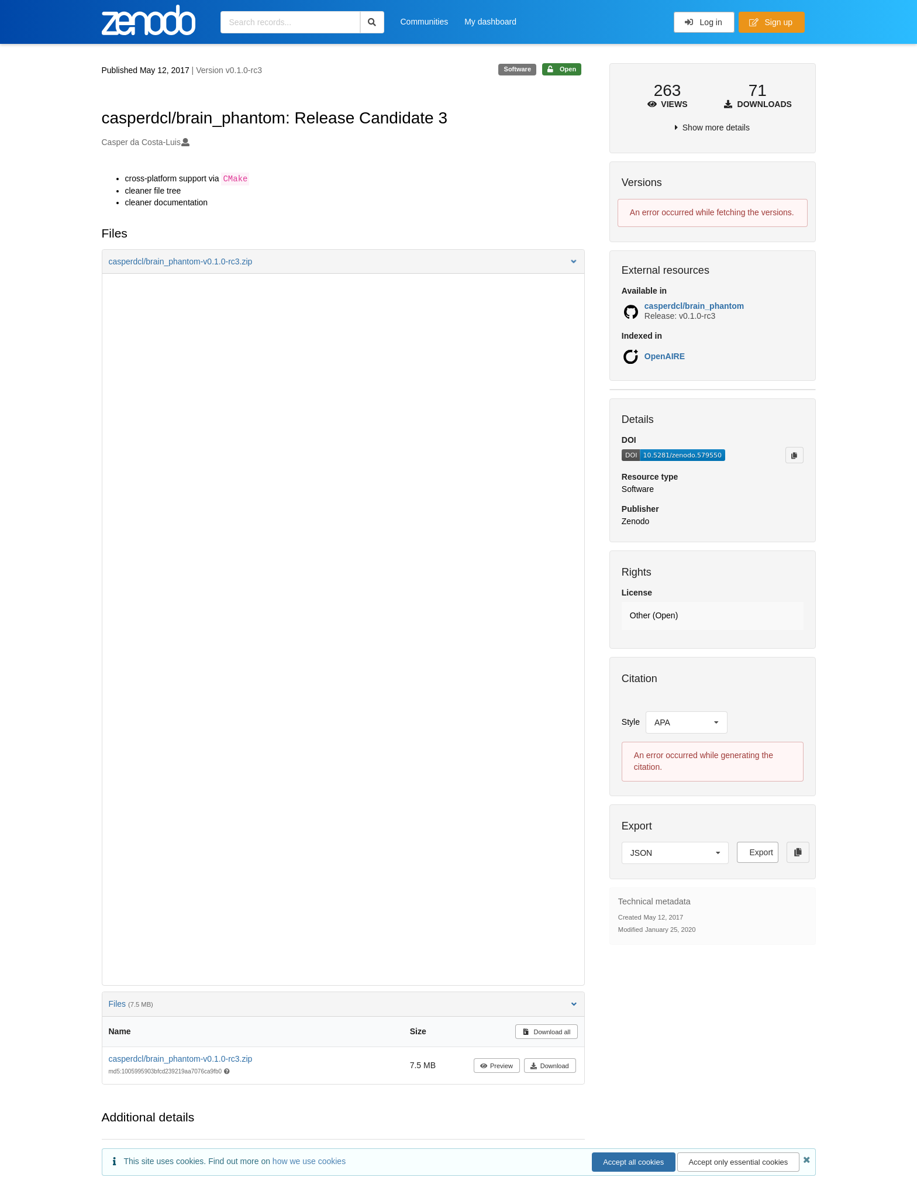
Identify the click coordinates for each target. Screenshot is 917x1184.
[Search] (372, 22)
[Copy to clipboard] (794, 455)
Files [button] (343, 1004)
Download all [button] (546, 1031)
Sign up (770, 22)
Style (631, 722)
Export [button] (761, 852)
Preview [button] (496, 1065)
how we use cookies (309, 1161)
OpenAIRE (664, 356)
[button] (343, 261)
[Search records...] (290, 22)
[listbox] (687, 722)
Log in (703, 22)
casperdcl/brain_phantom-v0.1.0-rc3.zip (181, 1058)
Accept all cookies (633, 1162)
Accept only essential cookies (738, 1162)
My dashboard (490, 21)
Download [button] (549, 1065)
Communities (425, 21)
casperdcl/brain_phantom (694, 306)
